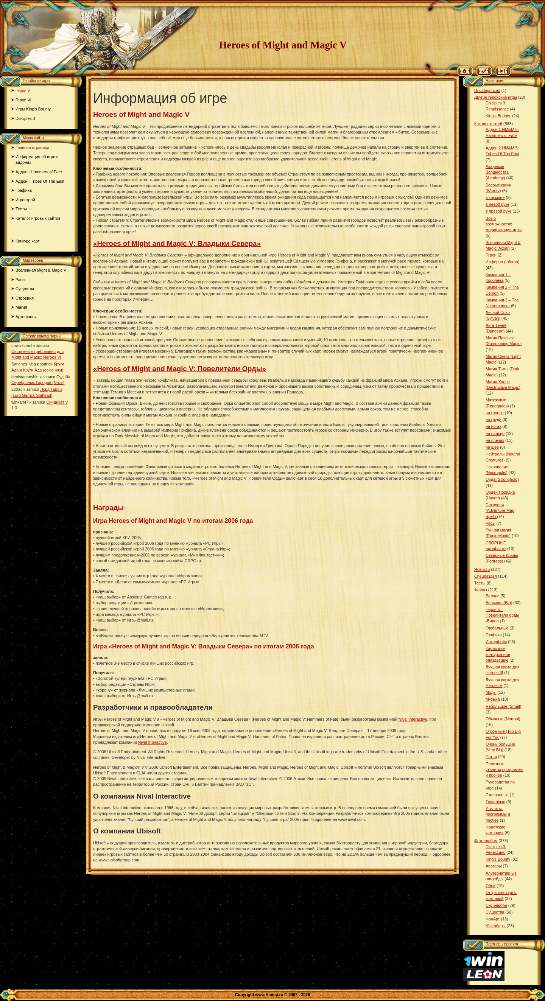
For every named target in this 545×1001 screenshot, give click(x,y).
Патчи (491, 756)
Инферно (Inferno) (502, 262)
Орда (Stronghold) (502, 479)
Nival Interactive (413, 719)
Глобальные (497, 628)
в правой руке (498, 211)
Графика (24, 190)
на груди (493, 419)
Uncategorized (487, 90)
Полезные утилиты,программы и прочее (504, 769)
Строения (25, 298)
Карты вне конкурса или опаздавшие (498, 654)
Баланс (492, 596)
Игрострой (25, 199)
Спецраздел (485, 576)
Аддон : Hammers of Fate (39, 171)
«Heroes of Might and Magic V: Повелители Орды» (179, 369)
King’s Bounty (498, 859)
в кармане (495, 197)
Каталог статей (488, 123)
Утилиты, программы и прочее (498, 814)
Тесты (21, 209)
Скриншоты (496, 905)
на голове (495, 412)
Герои (491, 255)
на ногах (493, 426)
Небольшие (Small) (503, 706)
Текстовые (495, 801)
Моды (491, 692)
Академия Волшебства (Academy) (497, 172)
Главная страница (32, 147)
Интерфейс (496, 641)
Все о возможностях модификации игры (504, 224)
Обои (490, 885)
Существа (25, 288)
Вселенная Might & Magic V (41, 270)
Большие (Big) (499, 602)
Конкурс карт (28, 241)
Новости (482, 569)
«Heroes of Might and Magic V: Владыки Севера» (177, 243)
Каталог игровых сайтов (38, 218)
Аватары (494, 866)
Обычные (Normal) (503, 719)
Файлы (480, 590)
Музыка (493, 699)
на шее (492, 447)
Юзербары (496, 925)
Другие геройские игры (495, 97)
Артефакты (26, 316)
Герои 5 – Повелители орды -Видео (502, 615)
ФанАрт (493, 919)
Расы (20, 279)
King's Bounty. (498, 115)
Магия (21, 307)
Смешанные (497, 795)
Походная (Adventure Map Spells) (500, 510)
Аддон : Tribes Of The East (40, 181)
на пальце (495, 433)
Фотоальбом (486, 840)
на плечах (495, 440)
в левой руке (497, 204)
